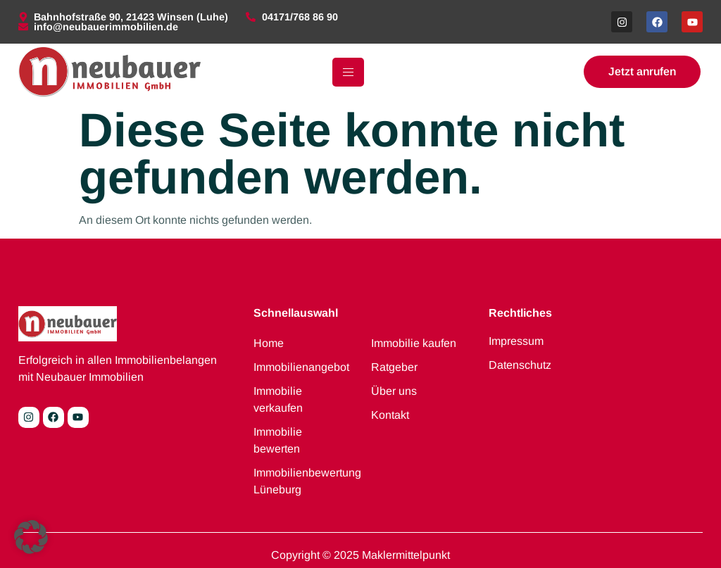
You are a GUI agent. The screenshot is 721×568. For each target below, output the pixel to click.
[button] (31, 537)
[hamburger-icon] (348, 72)
